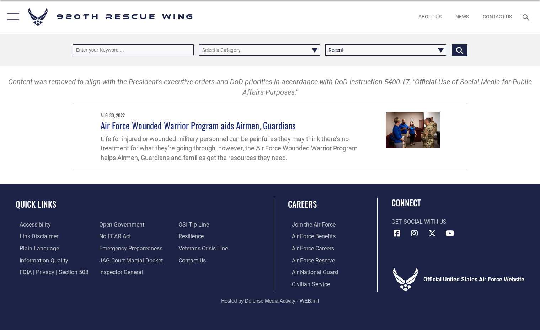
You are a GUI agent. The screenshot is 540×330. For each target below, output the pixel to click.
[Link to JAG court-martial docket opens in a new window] (129, 259)
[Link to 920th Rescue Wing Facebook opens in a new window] (396, 233)
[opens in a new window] (129, 248)
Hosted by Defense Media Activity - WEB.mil (270, 300)
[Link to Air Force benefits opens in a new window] (310, 236)
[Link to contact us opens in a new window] (193, 259)
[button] (11, 17)
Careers (302, 204)
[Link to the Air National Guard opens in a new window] (311, 271)
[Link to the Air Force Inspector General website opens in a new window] (119, 271)
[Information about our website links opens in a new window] (35, 236)
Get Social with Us (419, 222)
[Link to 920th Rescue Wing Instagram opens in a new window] (414, 233)
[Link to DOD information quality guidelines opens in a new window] (40, 259)
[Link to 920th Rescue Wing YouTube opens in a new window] (449, 233)
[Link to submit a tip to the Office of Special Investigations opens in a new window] (195, 224)
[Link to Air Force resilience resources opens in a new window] (192, 236)
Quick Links (36, 204)
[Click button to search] (459, 49)
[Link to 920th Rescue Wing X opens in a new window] (432, 233)
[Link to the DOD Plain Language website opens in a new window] (35, 248)
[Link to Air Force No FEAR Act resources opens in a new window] (113, 236)
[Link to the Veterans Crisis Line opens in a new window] (204, 248)
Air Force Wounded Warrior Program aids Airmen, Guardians (198, 125)
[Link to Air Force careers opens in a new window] (309, 248)
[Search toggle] (526, 17)
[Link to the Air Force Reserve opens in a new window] (309, 259)
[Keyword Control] (133, 49)
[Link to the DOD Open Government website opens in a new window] (120, 224)
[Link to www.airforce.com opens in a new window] (310, 224)
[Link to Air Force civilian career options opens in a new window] (307, 283)
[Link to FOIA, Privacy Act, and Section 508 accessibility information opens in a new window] (50, 271)
